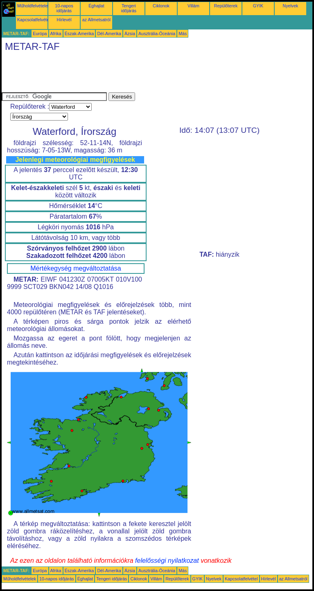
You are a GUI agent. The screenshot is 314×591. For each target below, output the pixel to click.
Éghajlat (96, 5)
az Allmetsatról (96, 19)
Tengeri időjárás (128, 8)
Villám (193, 5)
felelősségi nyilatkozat (167, 560)
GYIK (258, 5)
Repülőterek (225, 5)
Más (182, 33)
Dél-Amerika (109, 33)
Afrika (55, 33)
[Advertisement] (151, 74)
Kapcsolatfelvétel (33, 19)
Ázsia (129, 33)
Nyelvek (290, 5)
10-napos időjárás (64, 8)
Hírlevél (63, 19)
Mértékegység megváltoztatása (75, 268)
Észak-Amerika (79, 33)
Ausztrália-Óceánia (156, 33)
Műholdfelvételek (33, 5)
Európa (40, 33)
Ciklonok (161, 5)
